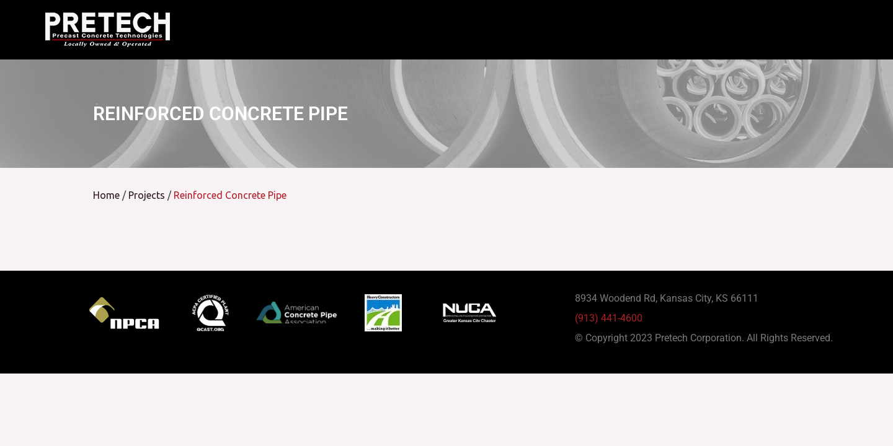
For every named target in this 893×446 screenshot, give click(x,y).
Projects (146, 205)
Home (106, 205)
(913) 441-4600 (608, 328)
